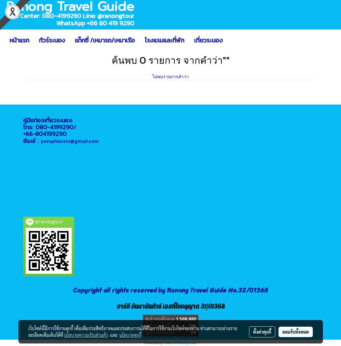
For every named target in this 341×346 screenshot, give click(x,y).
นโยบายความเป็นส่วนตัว (86, 335)
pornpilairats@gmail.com (70, 141)
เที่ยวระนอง (208, 40)
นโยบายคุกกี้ (130, 335)
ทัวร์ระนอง (52, 40)
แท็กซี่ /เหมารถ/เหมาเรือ (105, 40)
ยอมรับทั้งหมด (295, 332)
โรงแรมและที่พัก (164, 40)
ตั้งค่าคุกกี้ (262, 332)
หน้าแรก (19, 40)
